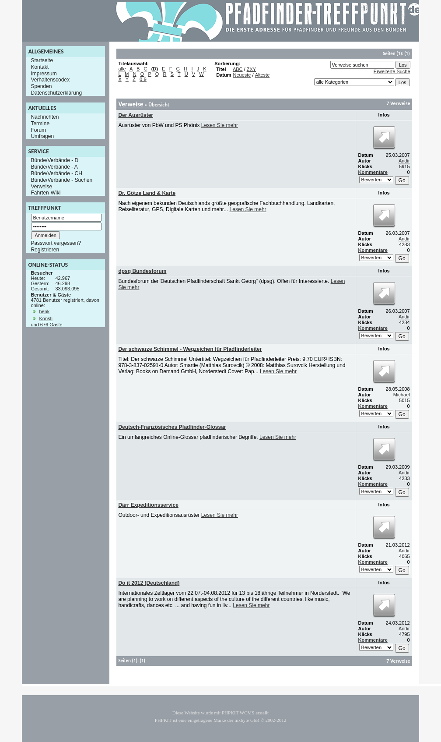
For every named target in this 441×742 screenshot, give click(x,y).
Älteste (262, 75)
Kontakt (40, 67)
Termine (40, 123)
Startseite (42, 60)
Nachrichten (45, 117)
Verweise (41, 186)
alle (122, 68)
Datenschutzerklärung (56, 93)
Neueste (242, 75)
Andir (404, 160)
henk (44, 311)
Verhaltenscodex (50, 80)
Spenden (41, 86)
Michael (401, 394)
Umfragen (42, 136)
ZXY (251, 69)
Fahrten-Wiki (45, 193)
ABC (238, 69)
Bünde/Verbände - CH (56, 173)
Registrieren (45, 250)
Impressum (43, 73)
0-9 (143, 79)
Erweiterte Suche (392, 71)
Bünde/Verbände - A (54, 167)
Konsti (45, 318)
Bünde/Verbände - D (54, 160)
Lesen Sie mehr (219, 125)
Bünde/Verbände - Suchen (61, 180)
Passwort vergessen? (56, 243)
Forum (38, 130)
